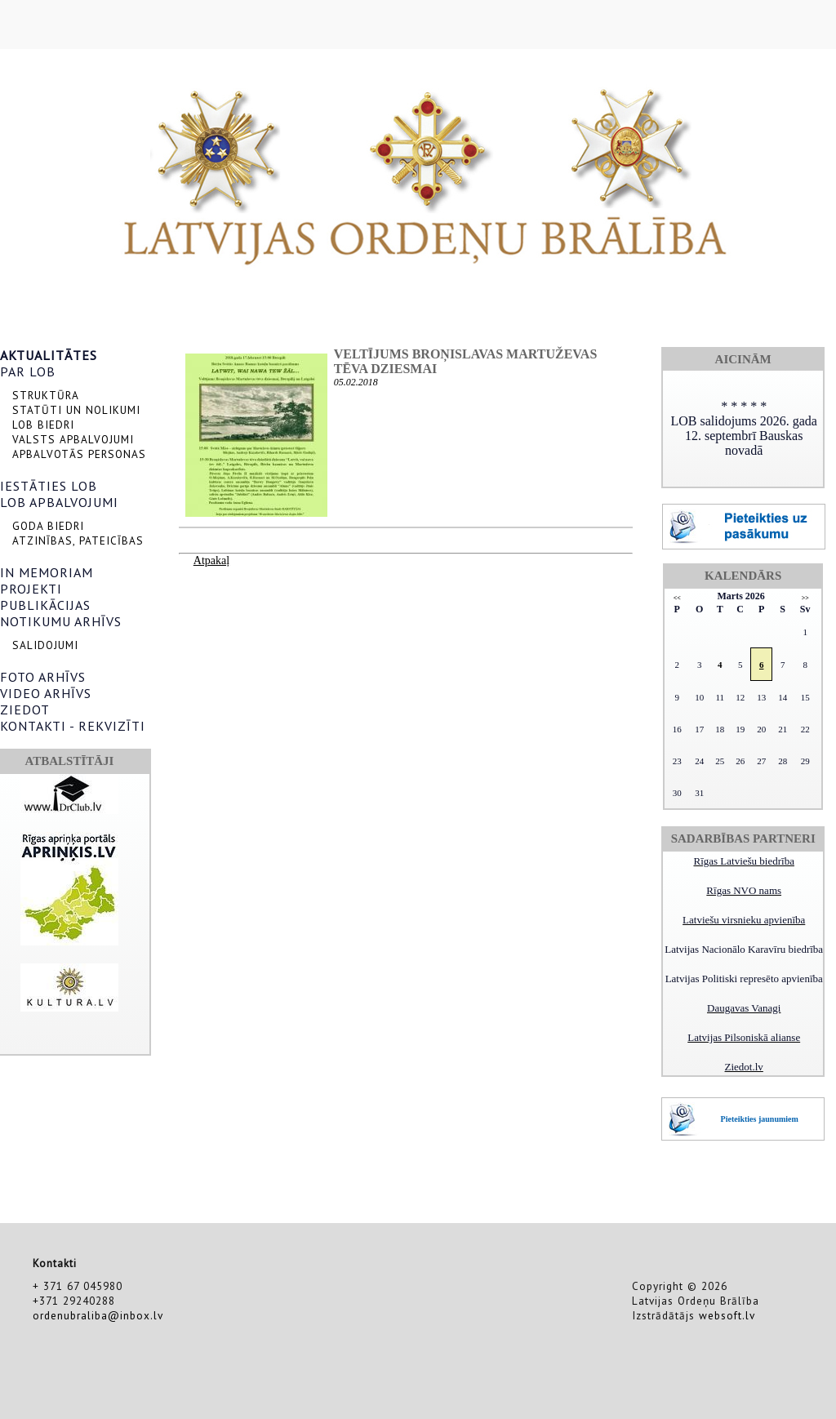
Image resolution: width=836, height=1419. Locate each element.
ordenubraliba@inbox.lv (98, 1315)
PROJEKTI (31, 588)
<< (677, 598)
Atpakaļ (211, 560)
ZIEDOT (25, 709)
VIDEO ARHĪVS (45, 693)
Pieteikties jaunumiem (759, 1118)
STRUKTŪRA (45, 395)
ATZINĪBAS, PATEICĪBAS (78, 540)
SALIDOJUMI (45, 645)
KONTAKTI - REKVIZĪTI (72, 726)
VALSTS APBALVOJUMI (73, 439)
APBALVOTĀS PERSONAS (79, 454)
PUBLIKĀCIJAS (45, 605)
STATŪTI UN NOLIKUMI (76, 410)
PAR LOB (28, 371)
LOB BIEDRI (43, 424)
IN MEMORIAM (46, 572)
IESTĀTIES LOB (48, 486)
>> (805, 598)
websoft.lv (727, 1315)
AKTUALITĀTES (48, 355)
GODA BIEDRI (48, 525)
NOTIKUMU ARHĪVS (61, 621)
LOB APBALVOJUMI (59, 502)
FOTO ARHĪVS (43, 677)
